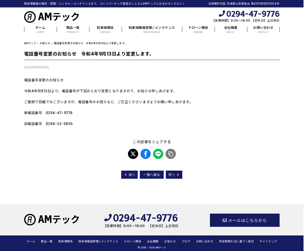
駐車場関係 (105, 30)
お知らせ (170, 241)
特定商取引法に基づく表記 (236, 241)
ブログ (186, 241)
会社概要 (231, 30)
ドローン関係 (198, 30)
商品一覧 (73, 30)
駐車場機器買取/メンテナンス (152, 30)
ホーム (40, 30)
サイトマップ (268, 241)
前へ (129, 175)
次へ (174, 175)
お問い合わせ (263, 30)
